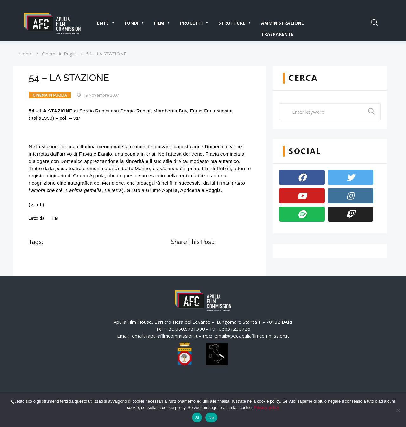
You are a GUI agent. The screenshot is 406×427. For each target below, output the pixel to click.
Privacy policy (266, 407)
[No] (398, 410)
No (211, 417)
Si (197, 417)
